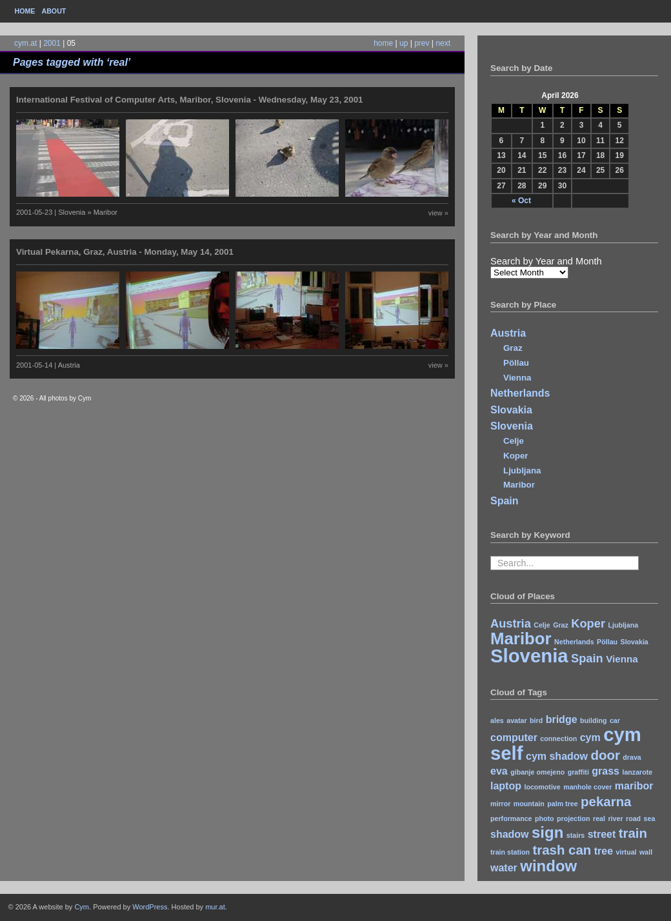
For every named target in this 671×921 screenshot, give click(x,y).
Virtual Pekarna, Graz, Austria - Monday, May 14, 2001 (125, 252)
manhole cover (587, 787)
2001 (52, 43)
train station (510, 852)
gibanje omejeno (537, 772)
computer (513, 737)
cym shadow (557, 756)
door (604, 755)
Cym (81, 907)
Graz (513, 348)
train (633, 833)
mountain (529, 803)
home (383, 43)
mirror (500, 803)
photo (544, 818)
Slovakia (511, 409)
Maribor (519, 485)
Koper (515, 456)
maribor (634, 785)
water (503, 867)
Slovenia (511, 426)
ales (497, 720)
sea (650, 818)
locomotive (542, 787)
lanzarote (637, 772)
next (443, 43)
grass (605, 771)
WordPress (149, 907)
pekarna (606, 801)
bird (536, 720)
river (615, 818)
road (633, 818)
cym (590, 737)
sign (547, 832)
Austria (508, 333)
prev (421, 43)
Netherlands (520, 393)
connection (558, 738)
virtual (626, 852)
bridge (561, 719)
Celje (513, 441)
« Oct (521, 200)
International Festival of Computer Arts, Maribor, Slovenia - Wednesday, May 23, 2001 (189, 99)
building (593, 720)
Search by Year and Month (546, 261)
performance (511, 818)
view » (438, 213)
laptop (505, 785)
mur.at (215, 907)
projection (573, 818)
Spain (504, 500)
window (548, 866)
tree (603, 851)
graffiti (578, 772)
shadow (509, 834)
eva (499, 771)
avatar (516, 720)
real (599, 818)
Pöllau (516, 363)
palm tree (562, 803)
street (602, 834)
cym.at (25, 43)
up (403, 43)
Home (25, 11)
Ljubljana (522, 470)
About (53, 11)
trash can (561, 849)
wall (645, 852)
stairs (575, 835)
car (615, 720)
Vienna (517, 377)
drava (632, 757)
